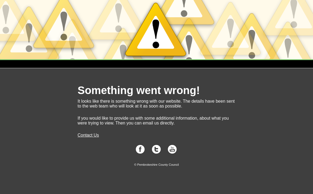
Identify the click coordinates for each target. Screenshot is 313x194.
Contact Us (88, 135)
